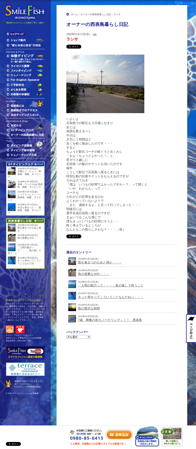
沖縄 (95, 34)
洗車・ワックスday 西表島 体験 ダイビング (30, 185)
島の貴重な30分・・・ (93, 274)
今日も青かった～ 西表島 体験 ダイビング (24, 210)
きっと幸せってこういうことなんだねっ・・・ (111, 297)
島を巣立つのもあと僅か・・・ (100, 262)
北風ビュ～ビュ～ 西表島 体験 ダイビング (24, 174)
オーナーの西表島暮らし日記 (96, 14)
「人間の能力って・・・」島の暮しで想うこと (111, 285)
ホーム (74, 14)
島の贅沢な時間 (89, 308)
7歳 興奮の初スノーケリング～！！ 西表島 (110, 320)
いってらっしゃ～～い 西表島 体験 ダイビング (25, 197)
